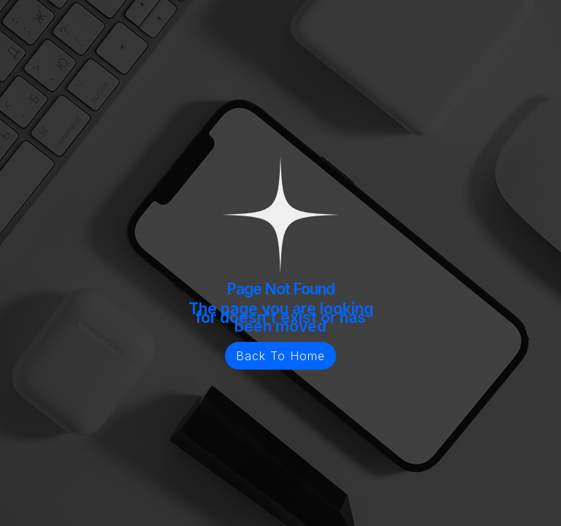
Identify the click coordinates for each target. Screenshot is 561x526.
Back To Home (280, 355)
